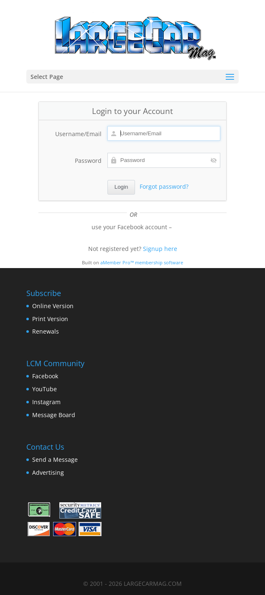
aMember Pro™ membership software (141, 263)
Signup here (160, 249)
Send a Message (55, 459)
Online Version (53, 306)
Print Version (50, 319)
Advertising (48, 472)
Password (88, 161)
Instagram (46, 402)
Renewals (45, 331)
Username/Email (78, 134)
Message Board (53, 415)
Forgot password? (164, 186)
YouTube (44, 389)
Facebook (45, 376)
